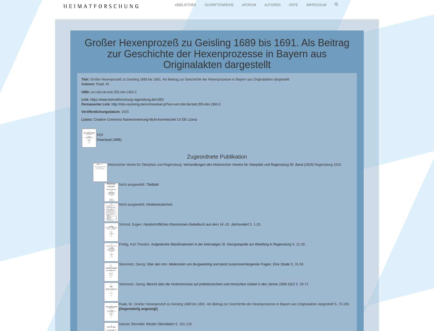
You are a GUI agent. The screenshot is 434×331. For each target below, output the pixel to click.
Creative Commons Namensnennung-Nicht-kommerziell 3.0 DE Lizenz (145, 119)
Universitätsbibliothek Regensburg (159, 314)
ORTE (293, 5)
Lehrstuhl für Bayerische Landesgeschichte (224, 314)
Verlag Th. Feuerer (168, 318)
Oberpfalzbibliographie (288, 318)
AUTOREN (272, 5)
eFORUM (249, 5)
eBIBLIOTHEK (185, 5)
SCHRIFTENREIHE (219, 5)
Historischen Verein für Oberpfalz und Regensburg (334, 314)
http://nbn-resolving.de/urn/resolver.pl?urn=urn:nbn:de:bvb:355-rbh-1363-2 (166, 104)
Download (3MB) (109, 140)
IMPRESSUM (316, 5)
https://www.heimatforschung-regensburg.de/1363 (127, 100)
